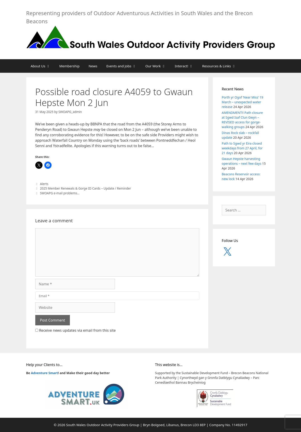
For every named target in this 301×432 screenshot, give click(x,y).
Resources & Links (221, 66)
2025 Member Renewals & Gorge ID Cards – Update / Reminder (85, 188)
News (93, 66)
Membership (69, 66)
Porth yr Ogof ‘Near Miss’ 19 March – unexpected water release (242, 102)
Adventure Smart (44, 373)
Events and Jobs (123, 66)
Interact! (186, 66)
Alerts (44, 184)
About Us (43, 66)
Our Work (157, 66)
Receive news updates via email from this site (75, 330)
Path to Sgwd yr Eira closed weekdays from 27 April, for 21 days (242, 148)
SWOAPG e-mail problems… (60, 193)
